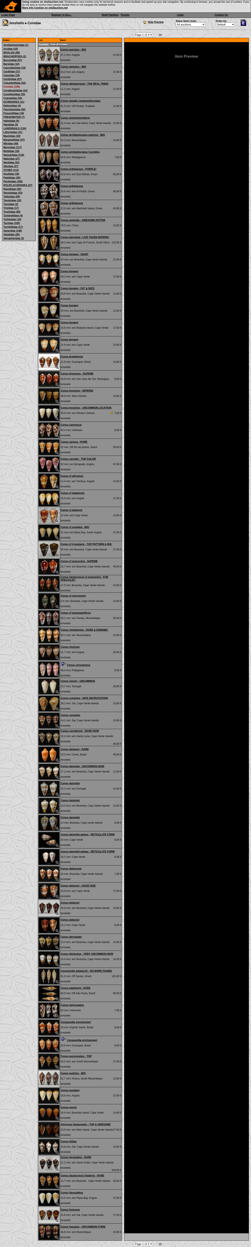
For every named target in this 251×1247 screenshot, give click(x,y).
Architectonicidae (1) (15, 45)
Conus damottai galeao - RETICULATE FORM (87, 834)
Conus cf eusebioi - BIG (75, 527)
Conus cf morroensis (73, 595)
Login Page (8, 14)
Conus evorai (69, 1107)
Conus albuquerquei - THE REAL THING (84, 83)
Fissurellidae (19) (13, 113)
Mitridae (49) (10, 143)
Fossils (125, 14)
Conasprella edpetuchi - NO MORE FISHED (86, 971)
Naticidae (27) (11, 158)
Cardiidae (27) (11, 71)
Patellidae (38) (11, 177)
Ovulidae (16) (11, 173)
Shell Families (110, 14)
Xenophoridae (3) (13, 238)
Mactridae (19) (11, 136)
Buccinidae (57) (12, 60)
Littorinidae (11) (12, 132)
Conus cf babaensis (72, 493)
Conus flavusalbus (72, 1192)
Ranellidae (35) (12, 189)
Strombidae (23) (13, 192)
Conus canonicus (71, 424)
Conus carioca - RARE (74, 441)
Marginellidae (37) (14, 139)
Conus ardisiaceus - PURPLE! (78, 169)
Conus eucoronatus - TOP (76, 1056)
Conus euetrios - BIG (73, 1073)
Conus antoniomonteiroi (75, 117)
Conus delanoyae (71, 868)
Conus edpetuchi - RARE (75, 988)
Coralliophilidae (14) (15, 90)
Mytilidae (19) (11, 151)
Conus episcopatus (72, 1005)
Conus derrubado (71, 936)
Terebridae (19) (12, 200)
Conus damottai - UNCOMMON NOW (82, 766)
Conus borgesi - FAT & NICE (77, 288)
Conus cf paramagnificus (76, 612)
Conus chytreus (70, 647)
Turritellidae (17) (13, 226)
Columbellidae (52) (14, 82)
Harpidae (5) (10, 124)
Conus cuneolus (70, 715)
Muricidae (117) (12, 147)
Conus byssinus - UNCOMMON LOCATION (86, 407)
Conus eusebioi (70, 1090)
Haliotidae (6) (11, 120)
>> (160, 34)
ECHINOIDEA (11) (13, 101)
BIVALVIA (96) (11, 52)
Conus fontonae (70, 1209)
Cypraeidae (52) (12, 98)
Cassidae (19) (11, 75)
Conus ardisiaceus (72, 186)
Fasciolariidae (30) (14, 109)
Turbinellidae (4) (13, 215)
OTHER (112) (11, 170)
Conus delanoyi (70, 902)
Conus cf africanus (72, 476)
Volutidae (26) (11, 234)
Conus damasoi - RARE (75, 749)
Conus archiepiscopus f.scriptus (80, 152)
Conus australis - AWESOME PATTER (83, 220)
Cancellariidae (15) (14, 67)
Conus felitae (68, 1141)
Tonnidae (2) (10, 204)
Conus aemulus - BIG (73, 49)
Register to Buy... (62, 14)
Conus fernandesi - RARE (76, 1157)
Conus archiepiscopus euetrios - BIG (83, 134)
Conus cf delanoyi (71, 510)
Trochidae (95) (11, 211)
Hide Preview (156, 22)
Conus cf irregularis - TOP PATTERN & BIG (86, 544)
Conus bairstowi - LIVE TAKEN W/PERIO (85, 237)
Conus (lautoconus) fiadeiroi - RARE (82, 1175)
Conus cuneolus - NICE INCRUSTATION (84, 698)
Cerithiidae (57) (12, 79)
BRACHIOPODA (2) (14, 56)
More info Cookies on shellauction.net (45, 7)
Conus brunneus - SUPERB (77, 373)
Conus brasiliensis (72, 356)
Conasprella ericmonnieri (76, 1022)
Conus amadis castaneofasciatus (80, 100)
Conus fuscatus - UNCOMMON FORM (83, 1226)
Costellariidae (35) (14, 94)
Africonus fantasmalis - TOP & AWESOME (86, 1124)
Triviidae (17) (11, 208)
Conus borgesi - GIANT (74, 254)
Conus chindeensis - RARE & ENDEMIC (84, 629)
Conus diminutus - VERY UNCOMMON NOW (87, 953)
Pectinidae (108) (13, 181)
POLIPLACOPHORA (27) (17, 185)
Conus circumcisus (78, 665)
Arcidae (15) (10, 48)
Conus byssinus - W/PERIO (77, 390)
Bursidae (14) (11, 64)
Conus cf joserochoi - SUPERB (79, 561)
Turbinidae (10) (12, 219)
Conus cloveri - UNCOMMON (78, 681)
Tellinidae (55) (11, 196)
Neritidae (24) (11, 162)
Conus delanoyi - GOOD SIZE (78, 885)
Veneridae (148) (12, 230)
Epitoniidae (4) (12, 105)
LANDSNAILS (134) (14, 128)
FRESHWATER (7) (14, 117)
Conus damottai (70, 783)
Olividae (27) (10, 166)
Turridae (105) (11, 223)
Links (180, 14)
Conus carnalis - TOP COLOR (78, 458)
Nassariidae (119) (13, 154)
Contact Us (221, 14)
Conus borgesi (69, 271)
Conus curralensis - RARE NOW (80, 731)
